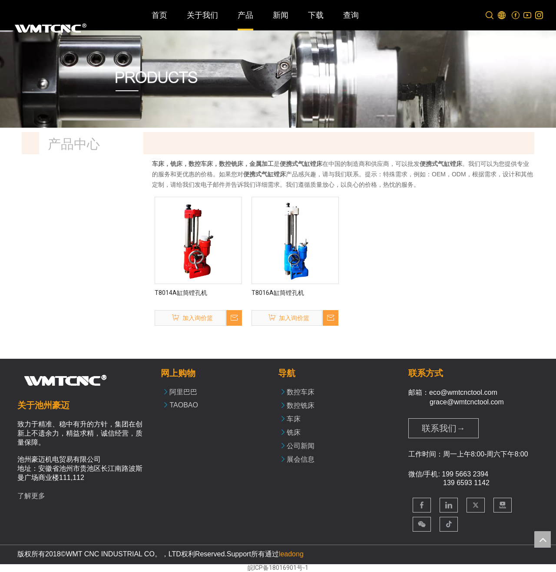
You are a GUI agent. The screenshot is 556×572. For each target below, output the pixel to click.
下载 (316, 15)
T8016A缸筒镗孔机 (278, 292)
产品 (245, 15)
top (542, 539)
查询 (351, 15)
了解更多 (31, 495)
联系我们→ (443, 428)
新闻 (280, 15)
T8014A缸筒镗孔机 (181, 292)
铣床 (294, 432)
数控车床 (300, 392)
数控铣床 (300, 405)
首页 (159, 15)
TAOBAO (183, 405)
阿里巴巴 (183, 392)
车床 (294, 419)
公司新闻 (300, 446)
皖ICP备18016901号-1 (278, 567)
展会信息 (300, 459)
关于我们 (202, 15)
